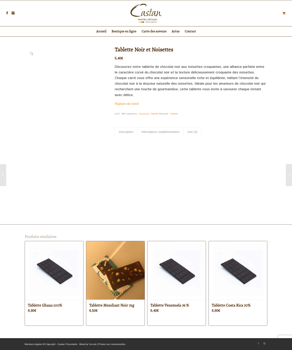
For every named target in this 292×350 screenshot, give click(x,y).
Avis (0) (192, 131)
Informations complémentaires (160, 131)
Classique (144, 113)
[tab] (126, 132)
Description (126, 131)
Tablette (154, 113)
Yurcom (92, 344)
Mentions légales (33, 344)
